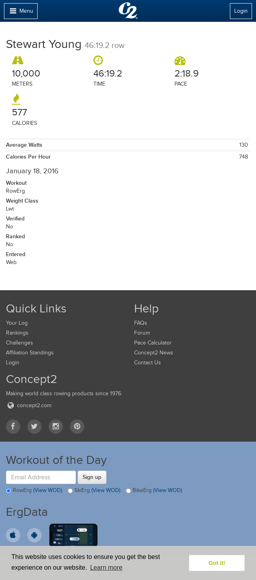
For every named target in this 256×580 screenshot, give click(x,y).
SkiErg (94, 491)
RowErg (34, 491)
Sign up (92, 477)
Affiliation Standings (30, 353)
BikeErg (154, 491)
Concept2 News (153, 353)
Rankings (17, 333)
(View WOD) (47, 490)
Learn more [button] (106, 567)
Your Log (17, 323)
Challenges (19, 343)
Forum (142, 333)
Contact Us (147, 363)
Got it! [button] (217, 563)
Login (241, 11)
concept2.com (28, 405)
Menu (20, 13)
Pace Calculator (153, 343)
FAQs (140, 323)
